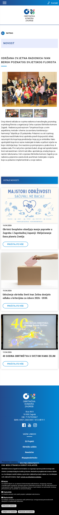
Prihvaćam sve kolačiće (26, 511)
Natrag (7, 33)
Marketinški (8, 498)
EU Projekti (29, 441)
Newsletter (29, 452)
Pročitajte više (15, 244)
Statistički (7, 492)
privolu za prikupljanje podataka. (31, 477)
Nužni (5, 481)
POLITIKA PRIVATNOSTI (29, 463)
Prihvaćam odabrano (8, 506)
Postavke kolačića (10, 462)
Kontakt (52, 2)
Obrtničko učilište (30, 447)
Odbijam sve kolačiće (9, 511)
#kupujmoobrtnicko (29, 458)
